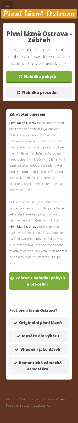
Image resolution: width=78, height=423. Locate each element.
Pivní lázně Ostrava (39, 14)
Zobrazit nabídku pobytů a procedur (40, 281)
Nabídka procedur (40, 92)
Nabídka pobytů (40, 76)
